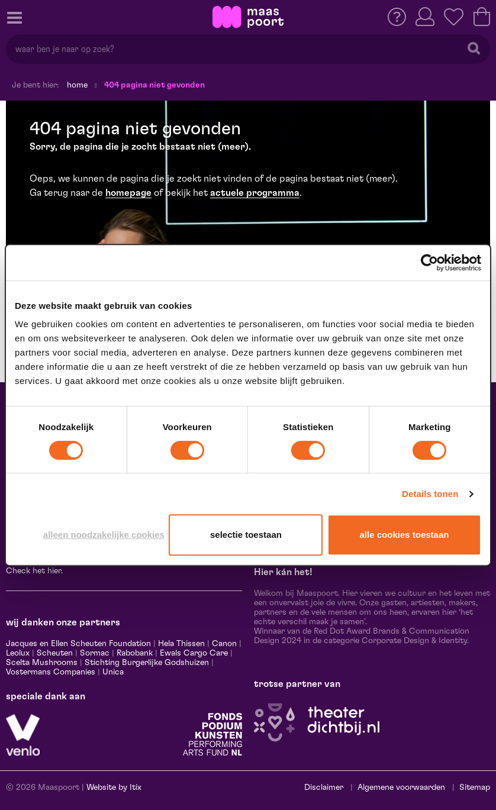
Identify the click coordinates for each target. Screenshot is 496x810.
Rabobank (135, 653)
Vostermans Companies (50, 672)
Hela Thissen (181, 644)
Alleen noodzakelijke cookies (104, 535)
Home (77, 85)
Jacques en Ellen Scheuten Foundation (78, 644)
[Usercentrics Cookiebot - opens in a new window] (429, 263)
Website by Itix (113, 787)
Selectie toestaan (246, 535)
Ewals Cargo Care (194, 653)
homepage (128, 193)
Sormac (94, 653)
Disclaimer (323, 787)
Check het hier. (34, 571)
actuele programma (254, 193)
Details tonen (430, 494)
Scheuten (55, 653)
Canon (224, 644)
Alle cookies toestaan (404, 535)
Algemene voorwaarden (401, 787)
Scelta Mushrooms (42, 663)
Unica (113, 672)
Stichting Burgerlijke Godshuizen (147, 663)
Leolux (18, 653)
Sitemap (474, 787)
